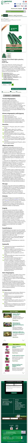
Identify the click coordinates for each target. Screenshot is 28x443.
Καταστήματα (19, 15)
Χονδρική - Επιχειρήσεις (20, 404)
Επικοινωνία (14, 8)
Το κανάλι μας (11, 427)
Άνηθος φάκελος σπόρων (18, 355)
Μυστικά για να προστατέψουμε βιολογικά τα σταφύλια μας (18, 324)
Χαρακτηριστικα (15, 95)
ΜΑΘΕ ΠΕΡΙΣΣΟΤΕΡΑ (8, 438)
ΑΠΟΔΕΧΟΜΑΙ (6, 436)
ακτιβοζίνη (16, 199)
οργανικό (7, 200)
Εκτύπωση (13, 92)
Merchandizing (18, 403)
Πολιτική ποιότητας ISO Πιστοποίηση (20, 408)
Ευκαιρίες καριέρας (19, 406)
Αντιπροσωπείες (18, 402)
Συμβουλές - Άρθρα (12, 15)
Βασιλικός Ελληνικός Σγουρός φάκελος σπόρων (17, 365)
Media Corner (17, 427)
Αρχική (2, 18)
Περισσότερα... (16, 320)
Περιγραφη (7, 95)
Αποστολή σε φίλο (6, 92)
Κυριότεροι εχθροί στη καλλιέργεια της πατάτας (19, 332)
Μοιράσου (19, 92)
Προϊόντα (5, 15)
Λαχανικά (9, 19)
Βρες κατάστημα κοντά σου (18, 89)
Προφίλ (20, 8)
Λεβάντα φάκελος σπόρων (16, 347)
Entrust (17, 441)
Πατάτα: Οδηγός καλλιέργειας (16, 314)
